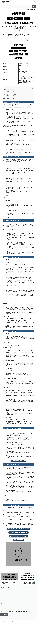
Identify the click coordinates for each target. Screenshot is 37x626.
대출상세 (6, 622)
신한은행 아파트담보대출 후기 (9, 98)
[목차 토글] (32, 88)
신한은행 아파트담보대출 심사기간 (10, 97)
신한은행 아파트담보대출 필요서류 (10, 94)
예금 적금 (12, 622)
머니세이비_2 (22, 30)
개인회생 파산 (9, 622)
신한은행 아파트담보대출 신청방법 (10, 95)
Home (1, 621)
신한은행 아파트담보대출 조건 (9, 93)
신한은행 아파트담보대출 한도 (9, 89)
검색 (18, 4)
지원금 (14, 621)
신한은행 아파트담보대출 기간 (9, 91)
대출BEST (4, 622)
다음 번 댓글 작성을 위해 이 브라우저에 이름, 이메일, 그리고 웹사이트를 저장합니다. (16, 611)
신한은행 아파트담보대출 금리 (9, 90)
